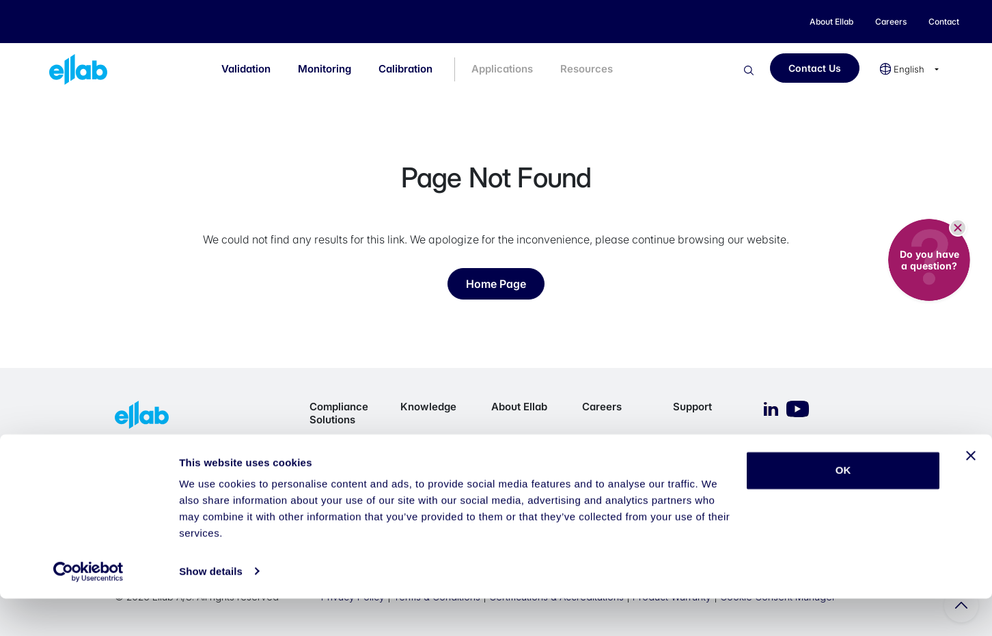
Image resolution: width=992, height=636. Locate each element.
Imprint (687, 441)
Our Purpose (520, 458)
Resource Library (422, 465)
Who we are (519, 441)
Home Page (496, 284)
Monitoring (324, 68)
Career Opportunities (612, 448)
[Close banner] (971, 494)
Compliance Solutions (338, 413)
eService (693, 458)
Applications (502, 68)
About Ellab (519, 406)
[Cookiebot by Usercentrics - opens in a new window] (88, 609)
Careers (602, 406)
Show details (211, 609)
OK (843, 508)
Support (692, 406)
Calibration (405, 68)
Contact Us (814, 68)
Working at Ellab (618, 471)
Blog (410, 441)
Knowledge (428, 406)
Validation (246, 68)
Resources (586, 68)
